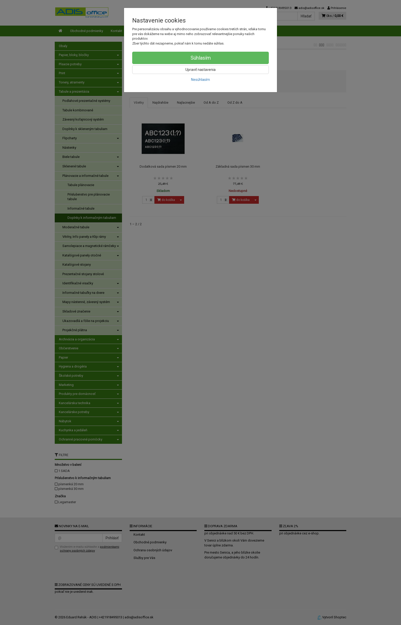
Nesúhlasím (200, 80)
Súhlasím (201, 58)
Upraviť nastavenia (200, 70)
